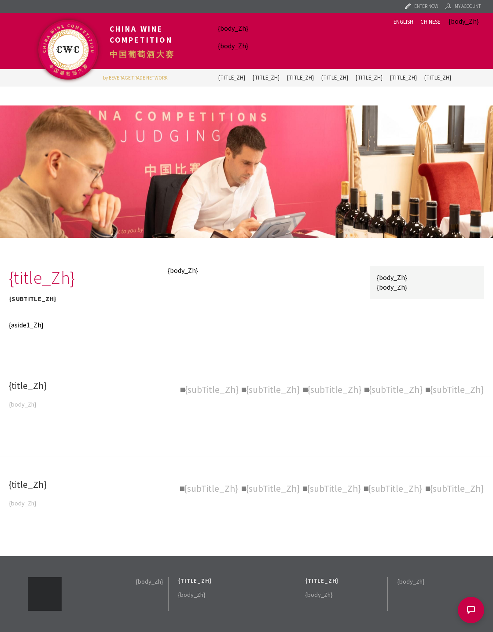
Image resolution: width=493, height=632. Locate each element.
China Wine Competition (141, 35)
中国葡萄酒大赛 (142, 54)
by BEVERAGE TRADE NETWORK (135, 78)
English (403, 22)
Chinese (430, 22)
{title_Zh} (231, 78)
